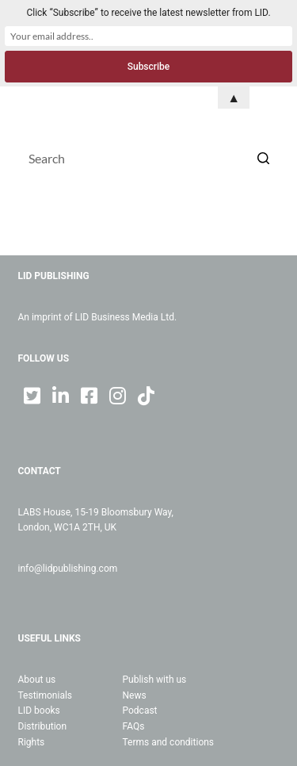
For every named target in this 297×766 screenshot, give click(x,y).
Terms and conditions (169, 742)
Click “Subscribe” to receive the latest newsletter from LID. (148, 12)
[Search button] (264, 158)
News (135, 695)
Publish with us (155, 679)
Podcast (140, 710)
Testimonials (45, 695)
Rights (31, 742)
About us (37, 679)
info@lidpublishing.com (68, 568)
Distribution (42, 726)
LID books (39, 710)
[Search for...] (149, 158)
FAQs (134, 726)
